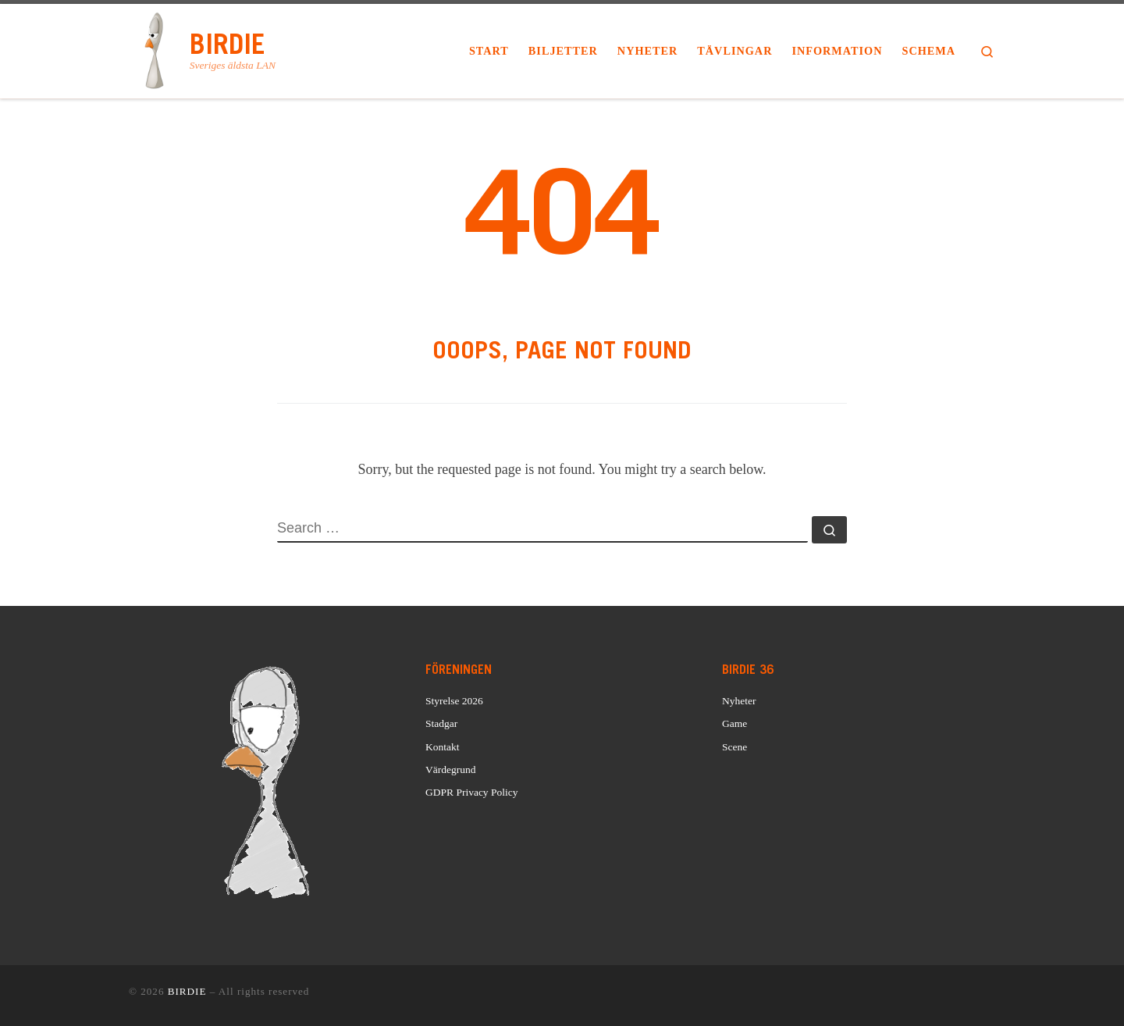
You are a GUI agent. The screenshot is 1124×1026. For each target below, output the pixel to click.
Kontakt (442, 747)
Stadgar (441, 723)
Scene (734, 747)
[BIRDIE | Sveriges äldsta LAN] (156, 48)
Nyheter (739, 701)
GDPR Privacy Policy (471, 792)
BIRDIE (187, 991)
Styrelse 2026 (454, 701)
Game (734, 723)
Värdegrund (450, 769)
